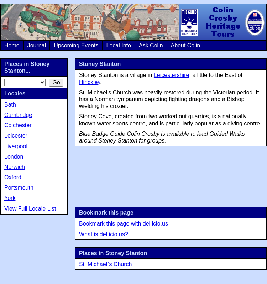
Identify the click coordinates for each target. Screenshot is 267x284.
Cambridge (18, 115)
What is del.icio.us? (103, 234)
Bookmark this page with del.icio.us (123, 224)
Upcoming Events (76, 45)
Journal (36, 45)
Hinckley (89, 82)
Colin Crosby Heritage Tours (222, 22)
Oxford (12, 177)
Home (12, 45)
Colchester (17, 125)
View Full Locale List (30, 209)
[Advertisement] (171, 176)
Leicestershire (171, 75)
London (13, 157)
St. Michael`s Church (105, 264)
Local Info (118, 45)
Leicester (15, 136)
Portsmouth (18, 188)
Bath (10, 105)
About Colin (185, 45)
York (9, 198)
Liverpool (15, 146)
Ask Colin (151, 45)
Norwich (14, 167)
